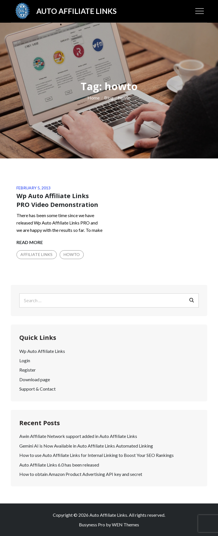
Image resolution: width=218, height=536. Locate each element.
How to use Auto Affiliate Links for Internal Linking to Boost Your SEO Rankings (96, 455)
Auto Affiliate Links (76, 11)
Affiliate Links (36, 254)
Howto (72, 254)
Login (24, 360)
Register (27, 369)
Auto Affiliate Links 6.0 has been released (59, 464)
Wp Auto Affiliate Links (42, 351)
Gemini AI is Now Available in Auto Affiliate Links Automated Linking (86, 445)
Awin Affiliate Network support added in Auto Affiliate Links (78, 436)
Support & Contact (37, 388)
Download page (34, 379)
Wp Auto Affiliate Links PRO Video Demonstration (57, 200)
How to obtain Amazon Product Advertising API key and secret (80, 474)
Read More (29, 242)
